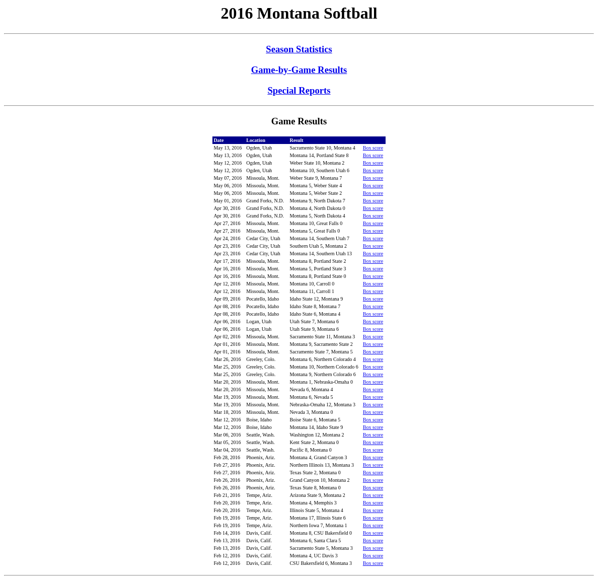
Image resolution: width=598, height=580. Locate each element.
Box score (373, 148)
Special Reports (298, 90)
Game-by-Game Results (299, 69)
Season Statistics (299, 49)
